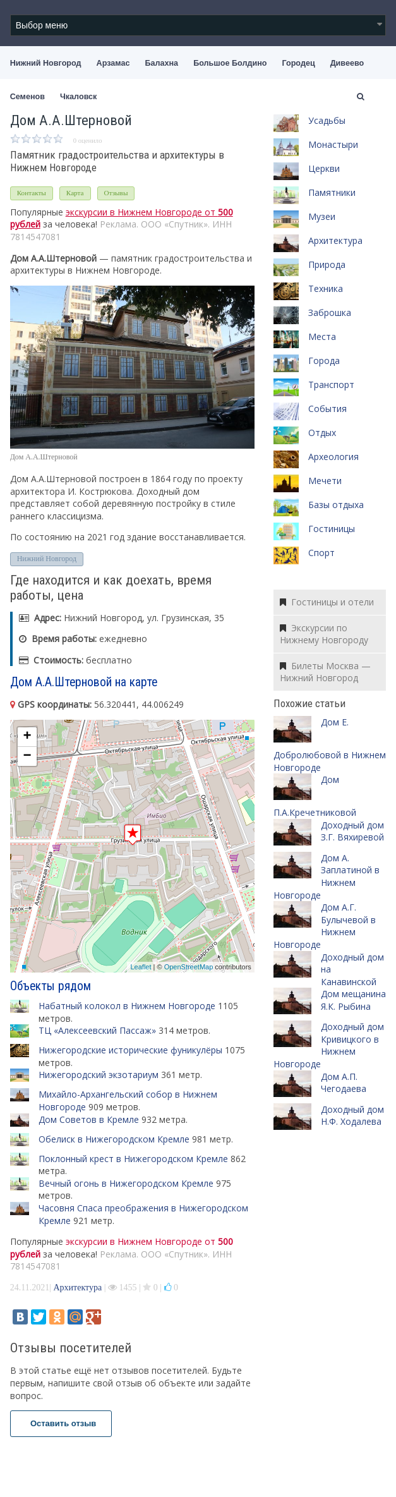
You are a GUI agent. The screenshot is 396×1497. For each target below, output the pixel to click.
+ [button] (27, 736)
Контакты (31, 193)
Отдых (322, 433)
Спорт (321, 553)
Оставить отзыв (61, 1423)
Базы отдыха (336, 505)
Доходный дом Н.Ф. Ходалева (352, 1115)
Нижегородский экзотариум (99, 1075)
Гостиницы (331, 529)
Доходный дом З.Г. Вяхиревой (352, 831)
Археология (333, 457)
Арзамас (113, 63)
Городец (298, 63)
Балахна (161, 63)
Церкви (324, 168)
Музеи (321, 216)
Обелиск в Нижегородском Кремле (114, 1139)
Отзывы (116, 193)
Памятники (332, 192)
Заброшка (329, 312)
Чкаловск (78, 96)
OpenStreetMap (188, 967)
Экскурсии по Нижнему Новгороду (324, 634)
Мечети (325, 481)
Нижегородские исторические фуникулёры (130, 1050)
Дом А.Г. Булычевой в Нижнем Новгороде (324, 925)
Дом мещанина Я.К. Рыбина (353, 1000)
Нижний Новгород (45, 63)
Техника (325, 288)
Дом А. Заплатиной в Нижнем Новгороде (326, 876)
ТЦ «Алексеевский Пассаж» (97, 1030)
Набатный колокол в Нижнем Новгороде (127, 1006)
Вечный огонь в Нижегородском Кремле (126, 1183)
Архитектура (77, 1287)
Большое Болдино (230, 63)
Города (324, 361)
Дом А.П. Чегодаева (343, 1082)
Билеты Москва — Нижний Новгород (325, 672)
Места (322, 336)
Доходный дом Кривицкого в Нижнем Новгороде (328, 1045)
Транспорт (331, 385)
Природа (326, 264)
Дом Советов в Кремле (89, 1119)
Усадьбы (326, 120)
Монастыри (333, 144)
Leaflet (140, 967)
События (327, 409)
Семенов (27, 96)
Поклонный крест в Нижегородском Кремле (133, 1159)
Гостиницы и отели (327, 602)
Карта (75, 193)
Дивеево (347, 63)
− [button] (27, 756)
